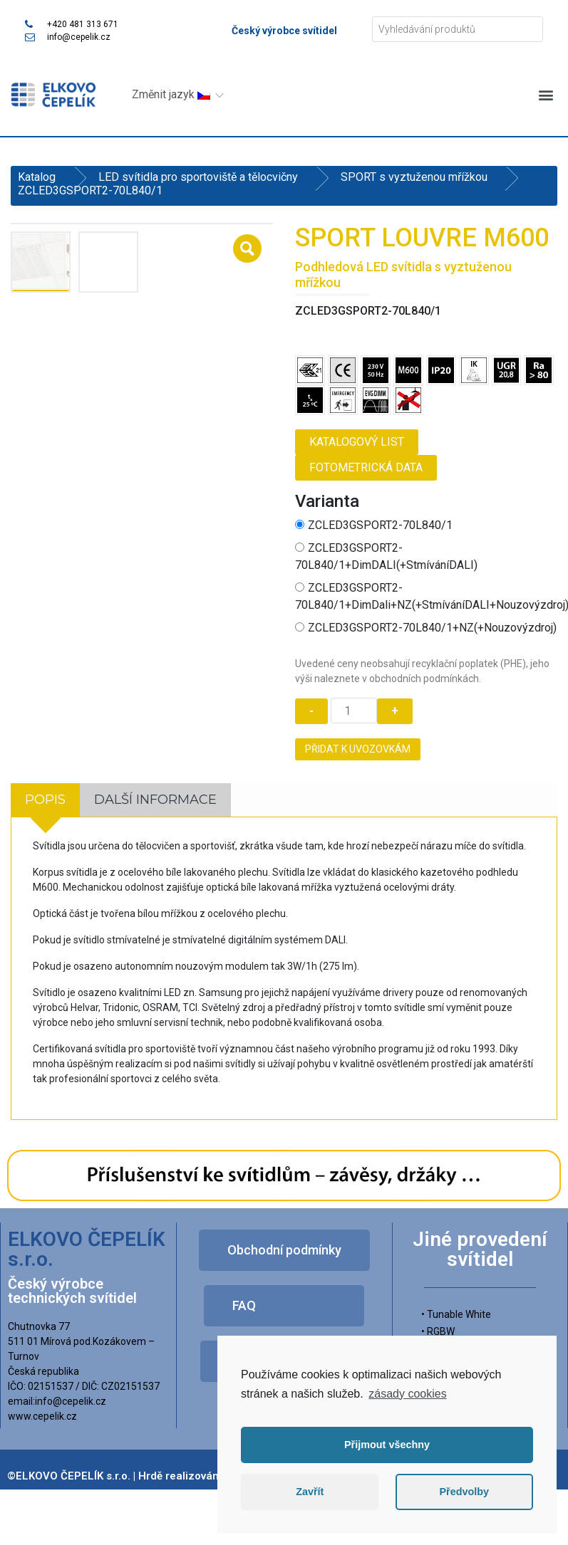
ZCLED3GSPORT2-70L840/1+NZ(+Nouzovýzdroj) (426, 627)
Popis (45, 799)
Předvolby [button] (464, 1491)
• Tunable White (456, 1314)
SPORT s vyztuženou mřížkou (414, 177)
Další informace (155, 799)
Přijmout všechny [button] (387, 1444)
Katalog (37, 177)
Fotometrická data (366, 467)
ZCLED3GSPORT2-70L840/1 (374, 525)
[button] (545, 94)
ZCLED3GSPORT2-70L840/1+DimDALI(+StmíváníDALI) (386, 556)
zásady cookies (407, 1394)
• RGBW (438, 1331)
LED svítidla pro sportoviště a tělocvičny (198, 177)
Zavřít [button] (310, 1491)
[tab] (45, 800)
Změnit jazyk (171, 94)
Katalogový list (356, 442)
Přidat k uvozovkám (357, 749)
